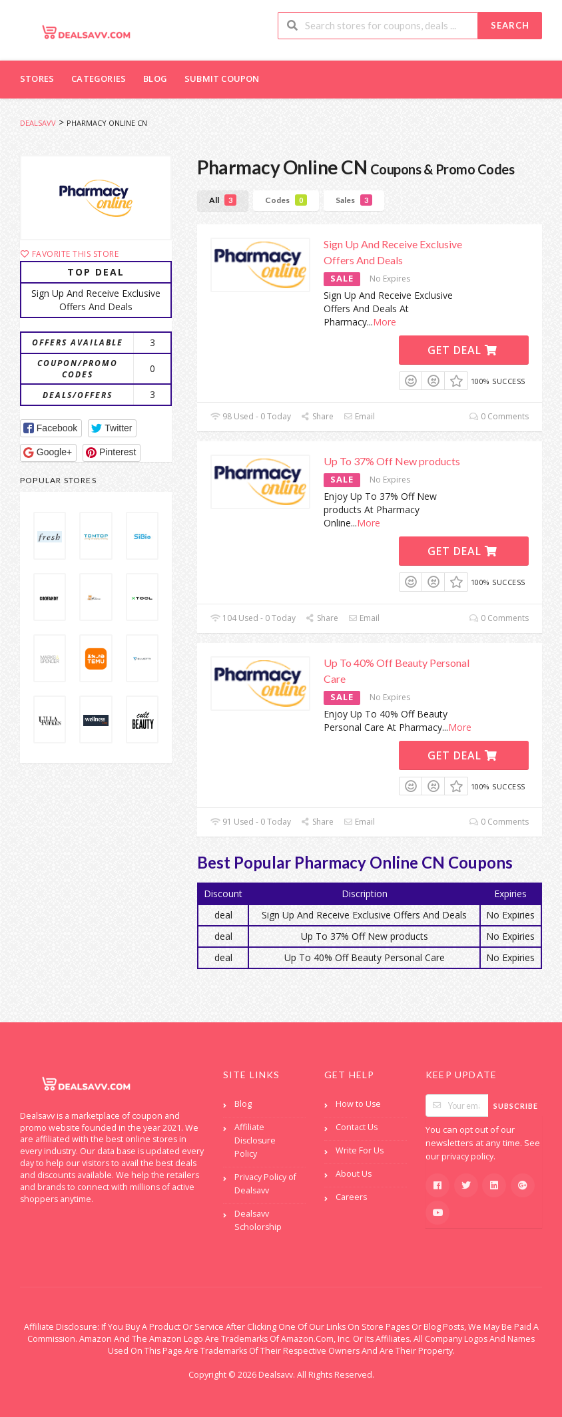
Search (510, 25)
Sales (354, 200)
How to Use (358, 1104)
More (384, 321)
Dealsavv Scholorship (258, 1220)
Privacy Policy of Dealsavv (265, 1183)
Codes (286, 200)
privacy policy (467, 1156)
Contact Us (357, 1127)
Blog (155, 79)
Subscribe (515, 1106)
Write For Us (360, 1150)
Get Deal (462, 350)
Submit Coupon (222, 79)
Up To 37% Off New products (392, 461)
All (222, 200)
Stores (37, 79)
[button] (51, 428)
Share (317, 416)
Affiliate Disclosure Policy (255, 1140)
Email (359, 416)
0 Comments (499, 416)
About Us (354, 1173)
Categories (98, 79)
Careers (351, 1197)
